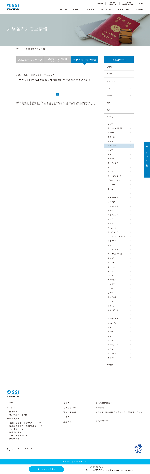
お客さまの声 (106, 9)
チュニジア (112, 146)
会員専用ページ (103, 421)
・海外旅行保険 (14, 432)
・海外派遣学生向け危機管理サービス (25, 426)
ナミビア (111, 327)
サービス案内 (13, 419)
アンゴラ (111, 258)
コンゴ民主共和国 (115, 254)
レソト (110, 336)
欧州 (108, 103)
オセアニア (111, 81)
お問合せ (139, 9)
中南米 (109, 95)
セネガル (111, 159)
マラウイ (111, 332)
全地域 (109, 67)
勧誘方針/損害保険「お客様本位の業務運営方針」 (119, 412)
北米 (108, 88)
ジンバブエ (112, 323)
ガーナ (110, 210)
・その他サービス (15, 429)
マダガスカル (113, 319)
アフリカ (110, 117)
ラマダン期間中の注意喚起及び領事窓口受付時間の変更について (53, 80)
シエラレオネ (113, 206)
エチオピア (112, 280)
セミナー (90, 9)
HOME (19, 49)
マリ (109, 167)
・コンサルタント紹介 (17, 415)
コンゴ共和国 (113, 249)
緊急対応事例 (123, 9)
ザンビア (111, 314)
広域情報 (110, 365)
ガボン (110, 245)
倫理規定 (100, 408)
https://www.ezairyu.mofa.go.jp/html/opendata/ (69, 102)
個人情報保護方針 (104, 403)
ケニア (110, 293)
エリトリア (112, 353)
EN (141, 3)
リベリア (111, 202)
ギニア (110, 171)
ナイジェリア (113, 215)
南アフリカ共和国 (115, 128)
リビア (110, 150)
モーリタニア (113, 163)
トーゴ (110, 189)
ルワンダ (111, 275)
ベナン (110, 193)
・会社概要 (12, 412)
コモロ (110, 349)
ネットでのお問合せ (47, 469)
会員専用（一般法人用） (112, 3)
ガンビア (111, 154)
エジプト (111, 124)
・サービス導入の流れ (17, 435)
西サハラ (111, 358)
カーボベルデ (113, 232)
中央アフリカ (113, 223)
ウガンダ (111, 301)
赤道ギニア (112, 241)
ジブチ (110, 288)
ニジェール (112, 185)
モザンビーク (113, 310)
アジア (109, 74)
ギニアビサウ (113, 262)
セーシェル (112, 267)
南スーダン (112, 133)
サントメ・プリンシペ (116, 236)
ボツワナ (111, 340)
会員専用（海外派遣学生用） (128, 3)
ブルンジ (111, 306)
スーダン (111, 271)
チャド (110, 219)
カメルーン (112, 228)
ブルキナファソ (114, 180)
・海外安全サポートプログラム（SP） (25, 423)
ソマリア (111, 284)
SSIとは (63, 9)
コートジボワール (115, 176)
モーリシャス (113, 197)
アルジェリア (113, 141)
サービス (77, 9)
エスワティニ (113, 345)
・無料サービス (14, 439)
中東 (108, 110)
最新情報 (101, 3)
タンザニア (112, 297)
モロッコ (111, 137)
